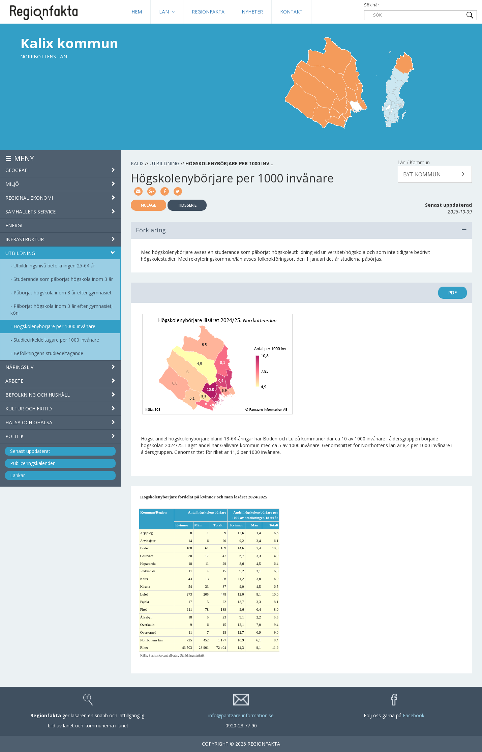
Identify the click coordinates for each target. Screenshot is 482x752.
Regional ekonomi (60, 198)
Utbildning (60, 253)
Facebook (413, 715)
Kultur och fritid (60, 408)
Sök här (420, 11)
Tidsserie (187, 205)
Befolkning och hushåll (60, 395)
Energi (13, 225)
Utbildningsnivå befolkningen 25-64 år (54, 265)
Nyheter (252, 11)
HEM (136, 11)
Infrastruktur (60, 239)
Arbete (60, 381)
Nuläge (148, 205)
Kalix (137, 163)
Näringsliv (60, 367)
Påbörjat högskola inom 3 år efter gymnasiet (62, 292)
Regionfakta (208, 11)
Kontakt (291, 11)
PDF (452, 292)
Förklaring (301, 230)
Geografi (60, 170)
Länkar (17, 475)
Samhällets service (60, 211)
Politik (60, 436)
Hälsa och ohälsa (60, 422)
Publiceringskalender (32, 463)
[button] (435, 174)
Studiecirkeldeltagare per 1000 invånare (56, 340)
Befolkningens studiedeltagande (48, 353)
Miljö (60, 184)
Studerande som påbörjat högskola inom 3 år (63, 279)
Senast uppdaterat (30, 451)
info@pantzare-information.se (241, 715)
